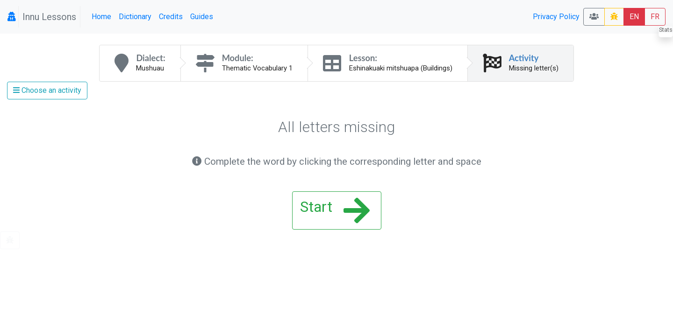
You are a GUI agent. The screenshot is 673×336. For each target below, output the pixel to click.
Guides (201, 16)
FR (655, 16)
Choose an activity (47, 90)
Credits (171, 16)
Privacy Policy (556, 16)
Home (101, 16)
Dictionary (135, 16)
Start (335, 210)
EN (634, 16)
